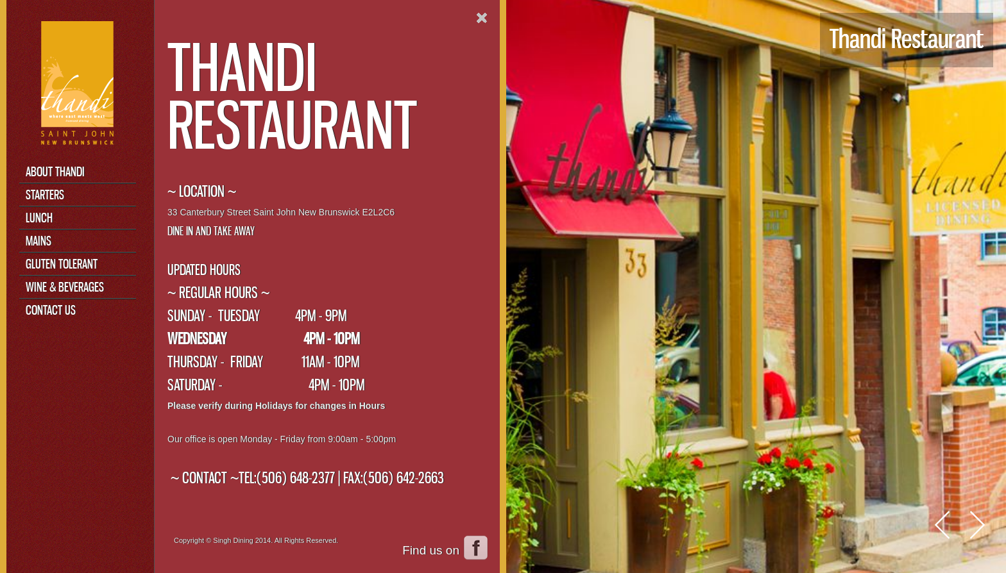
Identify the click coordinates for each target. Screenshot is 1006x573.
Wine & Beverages (65, 286)
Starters (45, 194)
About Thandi (55, 171)
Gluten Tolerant (62, 263)
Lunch (39, 217)
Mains (38, 240)
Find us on (430, 550)
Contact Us (51, 310)
